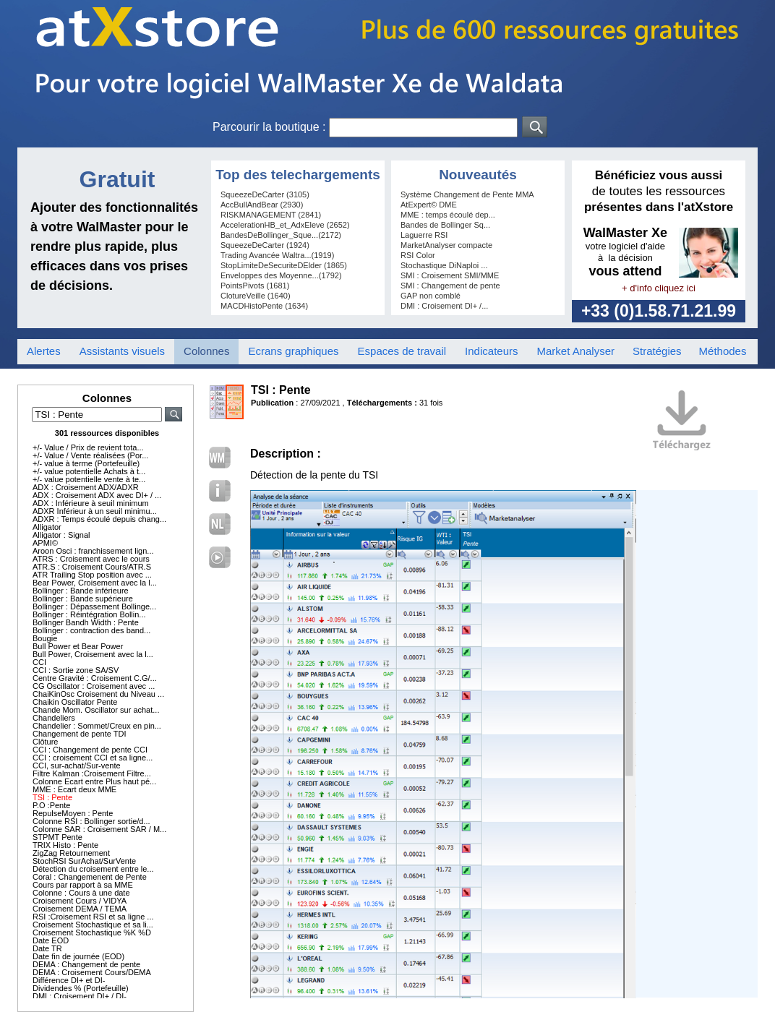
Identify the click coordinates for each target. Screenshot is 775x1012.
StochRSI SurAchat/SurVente (84, 861)
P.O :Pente (51, 805)
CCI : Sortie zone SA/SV (76, 670)
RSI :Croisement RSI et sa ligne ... (93, 916)
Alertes (44, 351)
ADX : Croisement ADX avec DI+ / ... (97, 495)
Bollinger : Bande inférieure (81, 590)
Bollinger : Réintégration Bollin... (89, 614)
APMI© (45, 543)
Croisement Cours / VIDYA (80, 900)
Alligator (47, 527)
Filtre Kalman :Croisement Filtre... (92, 773)
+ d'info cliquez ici (658, 288)
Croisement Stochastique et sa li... (93, 924)
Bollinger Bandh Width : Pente (86, 622)
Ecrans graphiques (293, 351)
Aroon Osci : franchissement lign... (93, 550)
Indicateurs (491, 351)
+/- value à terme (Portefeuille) (86, 463)
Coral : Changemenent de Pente (90, 876)
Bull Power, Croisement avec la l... (93, 654)
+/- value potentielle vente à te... (89, 479)
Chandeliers (54, 717)
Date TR (47, 948)
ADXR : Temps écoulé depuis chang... (99, 519)
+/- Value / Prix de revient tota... (88, 447)
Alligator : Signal (61, 535)
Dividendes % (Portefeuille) (81, 988)
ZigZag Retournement (71, 853)
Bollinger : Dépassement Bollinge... (94, 606)
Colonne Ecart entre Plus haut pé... (94, 781)
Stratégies (657, 351)
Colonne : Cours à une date (81, 892)
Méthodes (723, 351)
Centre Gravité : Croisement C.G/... (95, 678)
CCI (39, 662)
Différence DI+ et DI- (69, 980)
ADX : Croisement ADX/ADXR (86, 487)
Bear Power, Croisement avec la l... (95, 582)
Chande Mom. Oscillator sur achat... (96, 710)
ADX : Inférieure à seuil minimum (91, 503)
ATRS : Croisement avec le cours (91, 558)
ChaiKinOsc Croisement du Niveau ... (98, 694)
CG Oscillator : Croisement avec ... (94, 686)
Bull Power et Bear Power (78, 646)
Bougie (45, 638)
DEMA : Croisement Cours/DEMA (92, 972)
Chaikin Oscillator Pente (75, 702)
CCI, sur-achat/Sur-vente (77, 765)
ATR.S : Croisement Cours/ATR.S (92, 566)
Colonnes (206, 351)
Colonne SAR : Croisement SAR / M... (99, 829)
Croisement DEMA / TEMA (80, 908)
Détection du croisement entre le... (93, 869)
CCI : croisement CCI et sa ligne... (93, 757)
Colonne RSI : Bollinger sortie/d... (91, 821)
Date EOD (51, 940)
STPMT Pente (57, 837)
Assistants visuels (122, 351)
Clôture (45, 741)
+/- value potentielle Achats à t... (89, 471)
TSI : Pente (52, 797)
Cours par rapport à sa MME (83, 884)
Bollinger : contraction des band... (91, 630)
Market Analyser (575, 351)
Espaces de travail (402, 351)
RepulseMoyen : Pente (73, 813)
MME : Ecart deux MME (74, 789)
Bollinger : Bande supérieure (83, 598)
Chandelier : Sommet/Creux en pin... (97, 725)
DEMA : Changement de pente (86, 964)
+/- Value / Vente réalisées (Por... (90, 455)
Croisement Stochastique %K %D (92, 932)
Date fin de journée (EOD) (78, 956)
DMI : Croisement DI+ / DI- (80, 996)
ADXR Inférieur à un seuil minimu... (95, 511)
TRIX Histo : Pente (65, 845)
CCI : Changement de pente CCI (90, 749)
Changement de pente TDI (79, 733)
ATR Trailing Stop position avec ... (92, 574)
